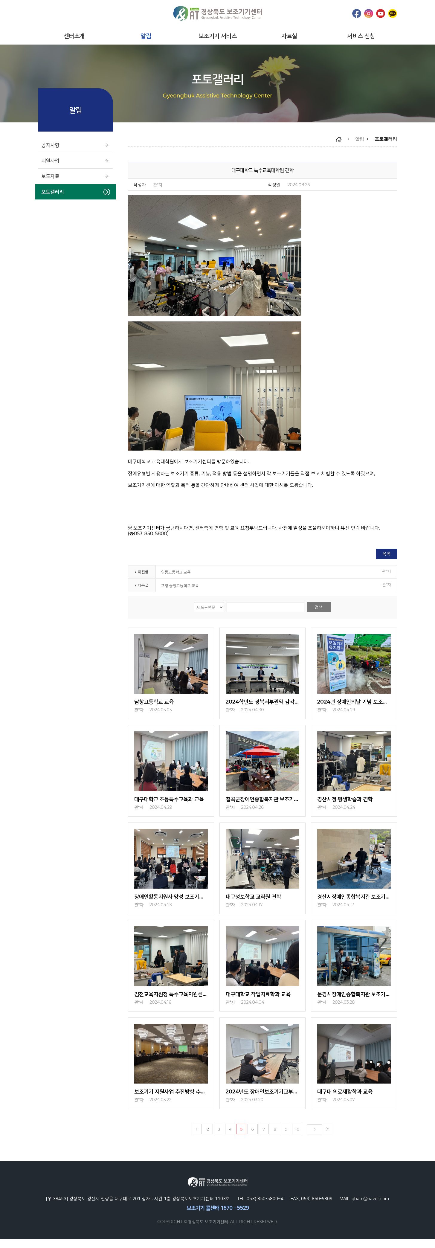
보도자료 (75, 176)
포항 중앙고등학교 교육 (180, 585)
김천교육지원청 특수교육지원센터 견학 (171, 1000)
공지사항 (75, 145)
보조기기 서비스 (218, 35)
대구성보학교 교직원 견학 (257, 901)
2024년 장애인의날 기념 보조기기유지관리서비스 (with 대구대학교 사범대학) (354, 702)
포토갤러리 (75, 191)
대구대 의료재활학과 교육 (348, 1099)
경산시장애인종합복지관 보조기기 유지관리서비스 (354, 901)
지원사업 (75, 160)
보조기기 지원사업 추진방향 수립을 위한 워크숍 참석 (171, 1099)
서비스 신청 (361, 35)
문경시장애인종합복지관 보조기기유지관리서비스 (354, 1000)
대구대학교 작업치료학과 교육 (262, 1000)
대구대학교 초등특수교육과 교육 (171, 801)
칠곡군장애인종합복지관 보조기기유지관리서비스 (262, 801)
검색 (319, 607)
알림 (146, 35)
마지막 (325, 1138)
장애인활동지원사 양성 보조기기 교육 (171, 901)
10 (300, 1138)
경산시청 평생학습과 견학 (348, 801)
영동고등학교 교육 (176, 572)
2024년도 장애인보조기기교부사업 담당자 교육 (262, 1099)
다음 (314, 1138)
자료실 (289, 35)
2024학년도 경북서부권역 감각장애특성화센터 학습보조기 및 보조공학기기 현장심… (262, 702)
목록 (386, 553)
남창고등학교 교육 (156, 702)
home (342, 139)
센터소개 (74, 35)
